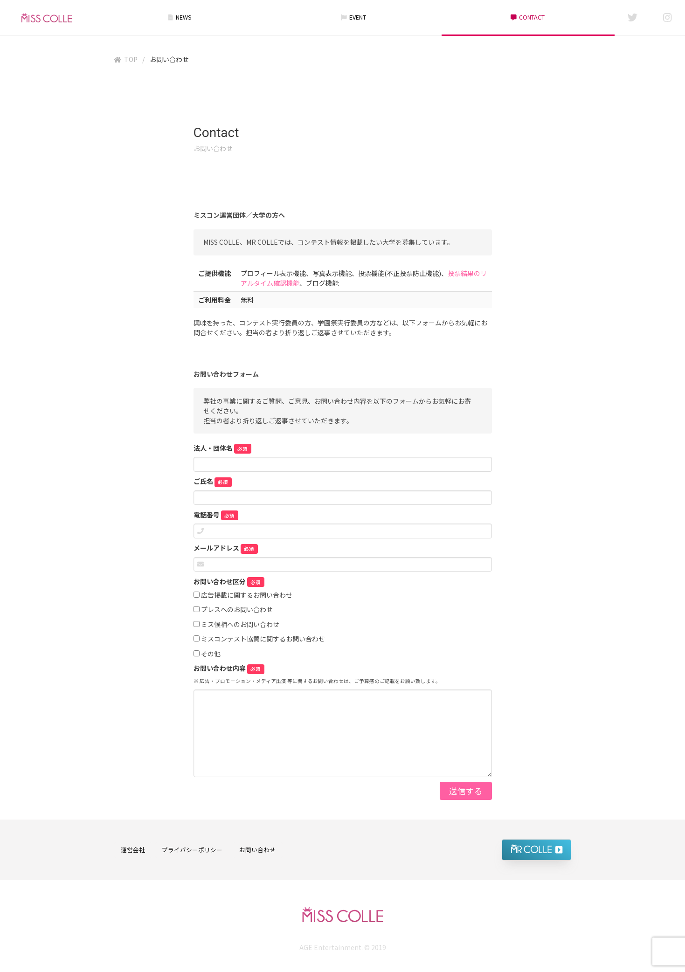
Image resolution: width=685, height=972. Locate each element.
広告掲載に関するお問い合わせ (243, 595)
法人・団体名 (223, 448)
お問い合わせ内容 (229, 668)
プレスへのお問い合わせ (233, 610)
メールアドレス (226, 548)
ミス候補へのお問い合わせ (236, 624)
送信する (466, 791)
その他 (207, 654)
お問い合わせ (257, 849)
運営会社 (133, 849)
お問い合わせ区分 (229, 582)
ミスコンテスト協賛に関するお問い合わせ (259, 639)
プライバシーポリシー (192, 849)
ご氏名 (213, 481)
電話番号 (216, 515)
